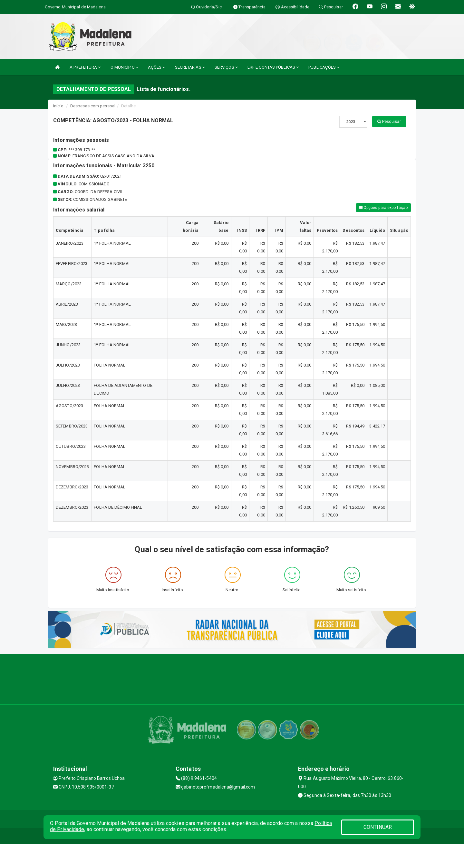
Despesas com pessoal (92, 105)
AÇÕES (156, 67)
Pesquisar (389, 121)
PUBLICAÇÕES (323, 67)
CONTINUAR (377, 827)
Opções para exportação (383, 207)
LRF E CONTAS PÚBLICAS (273, 67)
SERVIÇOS (226, 67)
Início (58, 105)
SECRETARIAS (190, 67)
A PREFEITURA (85, 67)
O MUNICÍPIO (124, 67)
